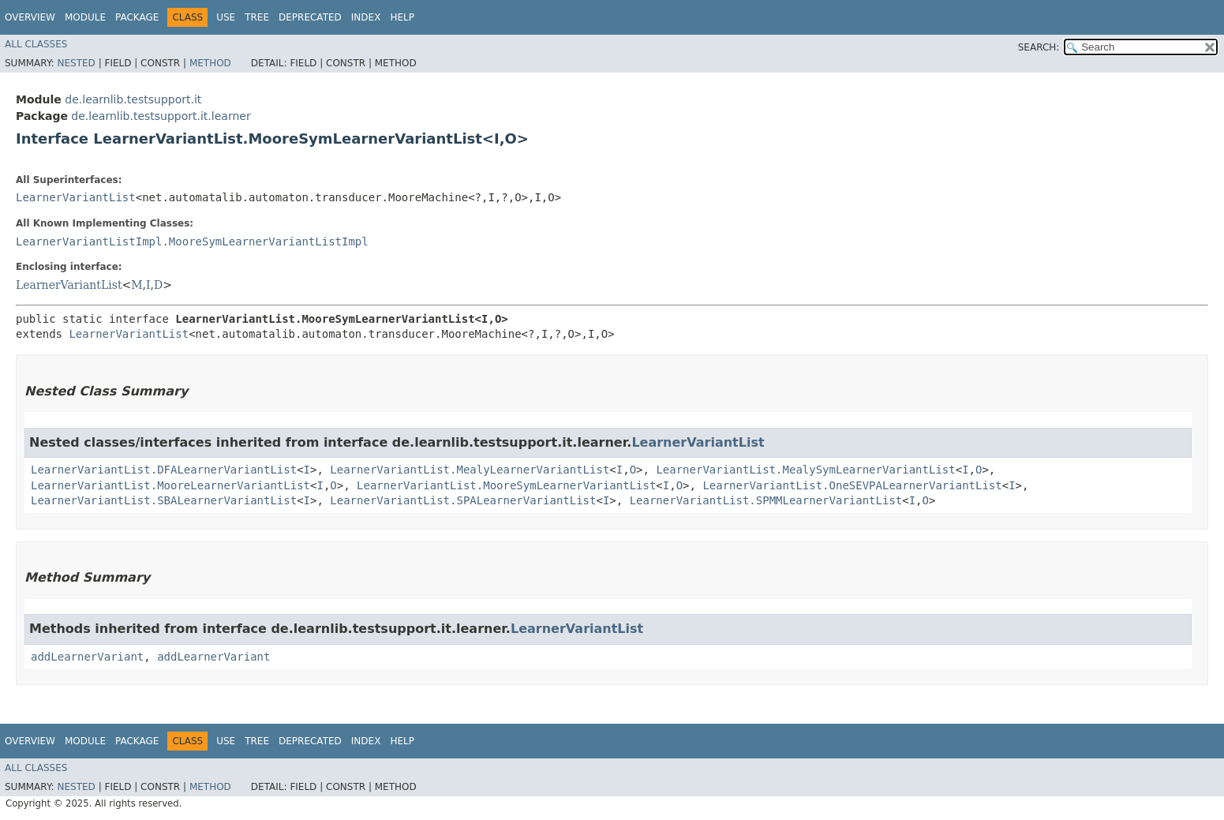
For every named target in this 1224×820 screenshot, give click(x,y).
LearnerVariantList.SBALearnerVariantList (164, 500)
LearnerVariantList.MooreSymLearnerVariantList (506, 485)
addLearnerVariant (87, 656)
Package (137, 17)
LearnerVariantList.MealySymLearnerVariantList (805, 469)
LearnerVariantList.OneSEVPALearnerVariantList (851, 485)
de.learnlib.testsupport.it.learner (160, 116)
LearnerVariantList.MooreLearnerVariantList (170, 485)
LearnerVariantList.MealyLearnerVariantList (469, 469)
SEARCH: (1039, 47)
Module (85, 17)
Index (366, 17)
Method (210, 63)
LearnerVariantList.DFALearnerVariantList (164, 469)
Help (402, 17)
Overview (30, 17)
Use (225, 17)
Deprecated (310, 17)
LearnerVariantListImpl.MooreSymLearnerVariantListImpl (192, 241)
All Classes (36, 44)
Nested (76, 63)
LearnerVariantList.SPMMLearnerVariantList (766, 500)
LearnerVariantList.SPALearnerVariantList (463, 500)
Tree (257, 17)
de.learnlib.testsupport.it (133, 99)
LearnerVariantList (76, 197)
